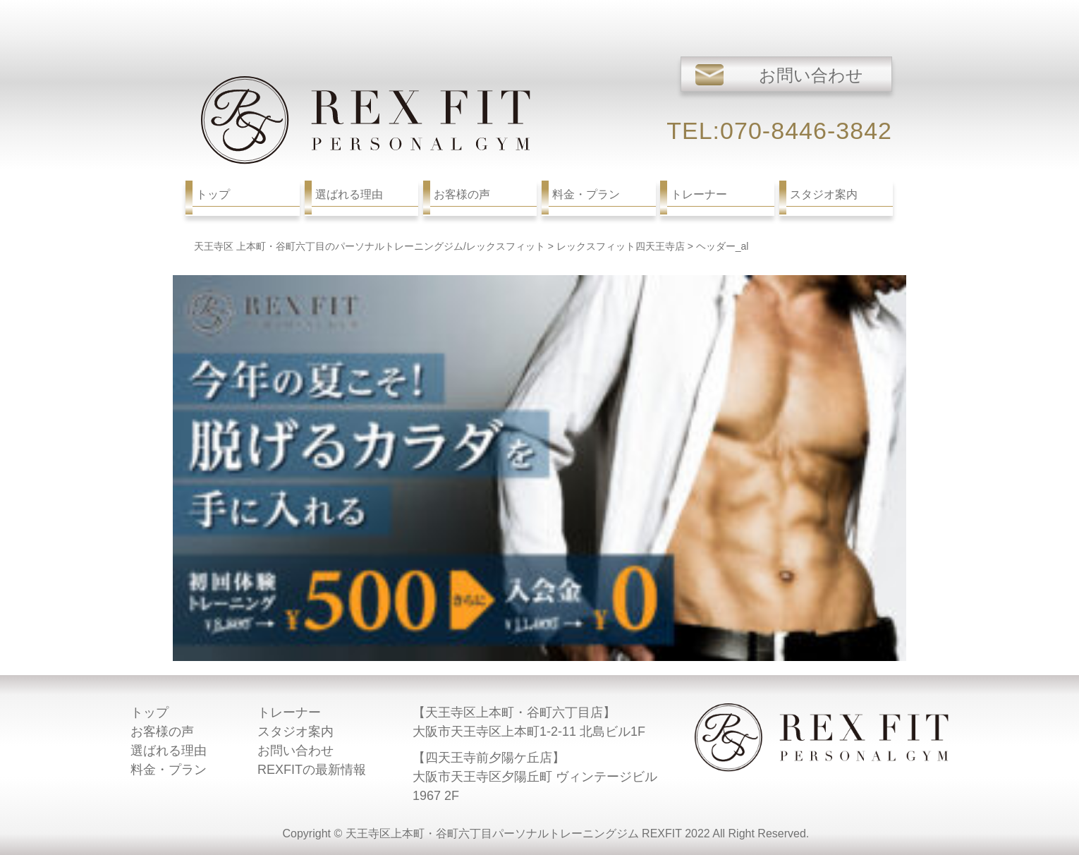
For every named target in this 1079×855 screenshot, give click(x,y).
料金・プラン (168, 770)
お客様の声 (162, 731)
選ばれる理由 (168, 751)
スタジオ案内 (295, 731)
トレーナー (289, 712)
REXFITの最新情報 (311, 770)
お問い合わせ (295, 751)
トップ (149, 712)
